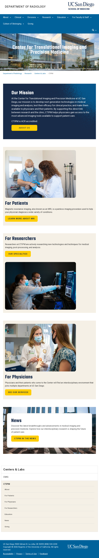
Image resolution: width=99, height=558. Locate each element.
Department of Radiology (25, 6)
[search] (94, 30)
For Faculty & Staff (81, 17)
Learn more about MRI (21, 218)
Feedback (44, 554)
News (7, 520)
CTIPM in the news (25, 438)
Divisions (32, 17)
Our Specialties (17, 254)
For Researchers (11, 508)
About (7, 17)
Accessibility (8, 554)
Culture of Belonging (13, 24)
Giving (30, 24)
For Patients (9, 496)
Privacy (19, 554)
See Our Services (18, 392)
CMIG (5, 477)
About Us (24, 128)
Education (62, 17)
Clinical (19, 17)
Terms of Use (31, 554)
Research (47, 17)
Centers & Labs (40, 73)
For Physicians (10, 502)
